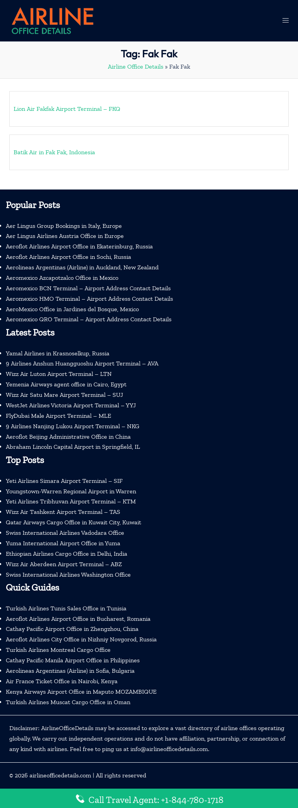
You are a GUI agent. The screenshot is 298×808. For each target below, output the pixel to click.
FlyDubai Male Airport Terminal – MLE (58, 415)
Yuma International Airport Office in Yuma (63, 543)
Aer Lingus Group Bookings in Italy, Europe (64, 225)
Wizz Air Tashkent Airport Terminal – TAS (63, 511)
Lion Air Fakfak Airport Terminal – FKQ (67, 108)
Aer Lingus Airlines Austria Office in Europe (65, 235)
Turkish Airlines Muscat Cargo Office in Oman (68, 702)
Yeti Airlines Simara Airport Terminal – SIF (64, 480)
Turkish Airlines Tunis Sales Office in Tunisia (66, 608)
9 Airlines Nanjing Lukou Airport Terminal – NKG (72, 426)
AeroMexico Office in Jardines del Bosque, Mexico (72, 309)
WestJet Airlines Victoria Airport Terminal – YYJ (71, 405)
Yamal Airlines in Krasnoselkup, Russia (57, 353)
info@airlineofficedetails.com (169, 749)
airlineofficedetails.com (60, 775)
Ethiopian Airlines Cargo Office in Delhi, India (66, 553)
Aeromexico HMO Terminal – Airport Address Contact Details (89, 298)
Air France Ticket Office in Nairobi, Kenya (62, 681)
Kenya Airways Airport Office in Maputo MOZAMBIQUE (81, 691)
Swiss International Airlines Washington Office (68, 574)
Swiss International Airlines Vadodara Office (65, 532)
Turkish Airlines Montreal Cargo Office (58, 649)
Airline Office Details (135, 66)
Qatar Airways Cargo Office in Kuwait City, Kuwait (73, 522)
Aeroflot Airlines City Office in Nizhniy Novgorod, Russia (81, 639)
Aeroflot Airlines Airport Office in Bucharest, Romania (78, 618)
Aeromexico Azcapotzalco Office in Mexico (62, 277)
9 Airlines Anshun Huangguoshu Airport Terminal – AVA (82, 363)
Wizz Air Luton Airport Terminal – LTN (59, 373)
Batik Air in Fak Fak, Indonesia (54, 152)
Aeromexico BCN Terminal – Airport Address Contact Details (88, 288)
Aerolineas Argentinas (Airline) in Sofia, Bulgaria (70, 670)
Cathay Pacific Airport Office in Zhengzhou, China (72, 628)
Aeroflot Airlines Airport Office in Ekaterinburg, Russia (79, 246)
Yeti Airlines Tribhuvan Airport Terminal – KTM (71, 501)
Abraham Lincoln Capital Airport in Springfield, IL (73, 446)
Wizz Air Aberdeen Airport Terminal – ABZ (64, 564)
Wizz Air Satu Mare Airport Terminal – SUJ (64, 394)
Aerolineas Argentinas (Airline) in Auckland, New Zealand (82, 267)
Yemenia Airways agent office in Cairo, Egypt (66, 384)
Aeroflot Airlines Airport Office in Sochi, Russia (68, 256)
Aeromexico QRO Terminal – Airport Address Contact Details (89, 319)
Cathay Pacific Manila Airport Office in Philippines (73, 660)
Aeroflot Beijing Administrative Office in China (68, 436)
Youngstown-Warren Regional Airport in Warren (71, 491)
